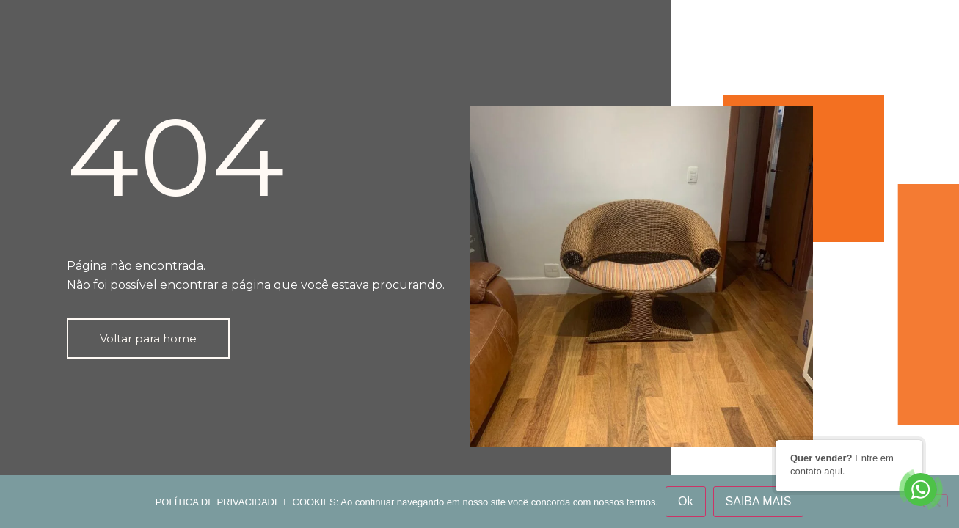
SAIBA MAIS (759, 501)
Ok (685, 501)
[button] (148, 338)
